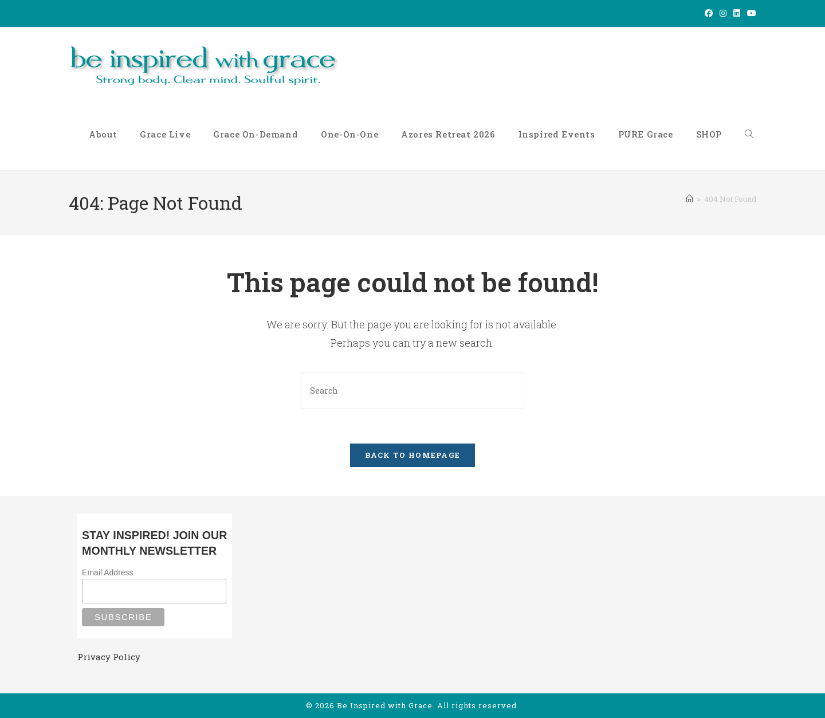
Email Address (107, 572)
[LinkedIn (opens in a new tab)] (737, 13)
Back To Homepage (413, 455)
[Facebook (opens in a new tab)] (708, 13)
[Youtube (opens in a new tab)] (750, 13)
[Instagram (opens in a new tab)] (723, 13)
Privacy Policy (108, 656)
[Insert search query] (412, 390)
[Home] (689, 199)
